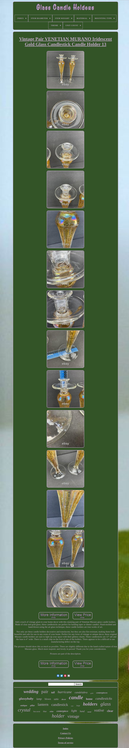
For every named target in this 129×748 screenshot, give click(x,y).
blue (45, 711)
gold (91, 693)
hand (82, 711)
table (56, 699)
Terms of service (65, 742)
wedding (31, 691)
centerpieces (101, 693)
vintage (73, 716)
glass (105, 704)
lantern (43, 704)
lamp (39, 698)
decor (64, 699)
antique (23, 705)
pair (44, 691)
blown (48, 699)
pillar (32, 705)
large (78, 706)
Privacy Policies (65, 738)
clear (110, 711)
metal (89, 712)
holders (90, 704)
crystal (24, 710)
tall (53, 692)
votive (99, 710)
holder (58, 716)
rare (72, 706)
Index (65, 728)
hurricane (65, 692)
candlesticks (103, 698)
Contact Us (65, 733)
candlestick (59, 705)
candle (76, 697)
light (74, 711)
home (89, 698)
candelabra (81, 692)
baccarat (36, 711)
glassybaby (26, 698)
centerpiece (62, 711)
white (52, 711)
